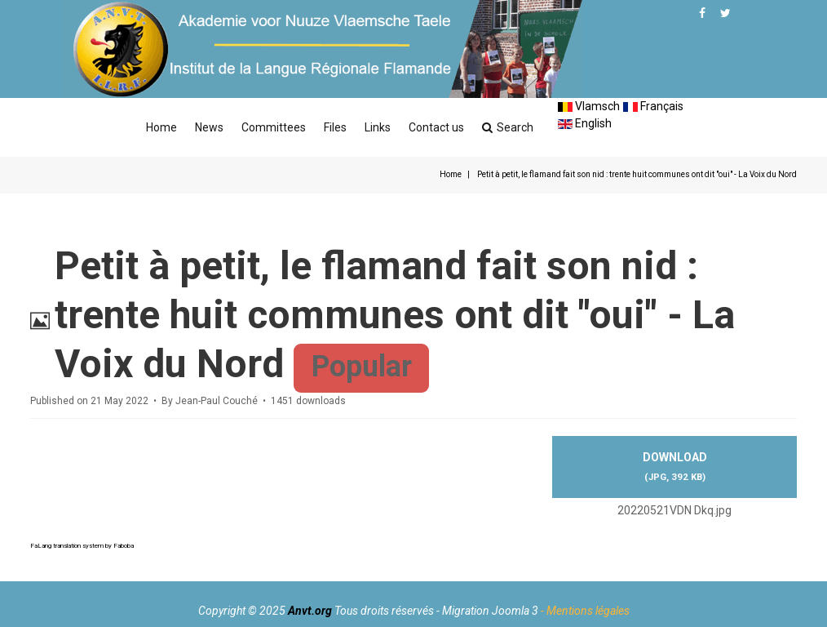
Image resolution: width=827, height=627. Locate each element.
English (585, 123)
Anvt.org (310, 610)
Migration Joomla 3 (490, 610)
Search (507, 127)
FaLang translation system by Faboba (82, 545)
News (209, 127)
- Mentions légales (585, 610)
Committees (273, 127)
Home (161, 127)
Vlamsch (589, 106)
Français (653, 106)
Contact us (436, 127)
